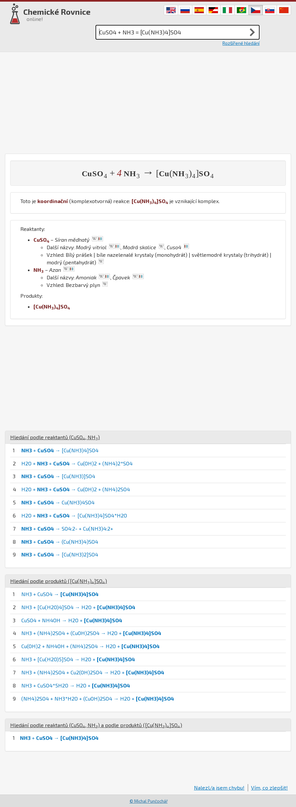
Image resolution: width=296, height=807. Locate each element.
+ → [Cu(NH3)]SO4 (58, 476)
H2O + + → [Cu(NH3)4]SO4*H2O (74, 515)
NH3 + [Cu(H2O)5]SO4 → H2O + (78, 659)
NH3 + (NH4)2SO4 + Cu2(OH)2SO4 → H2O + (92, 672)
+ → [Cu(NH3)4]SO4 (59, 450)
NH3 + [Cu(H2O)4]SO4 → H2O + (78, 607)
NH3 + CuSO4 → (59, 594)
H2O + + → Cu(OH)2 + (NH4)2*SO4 (77, 463)
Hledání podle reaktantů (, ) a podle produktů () (96, 725)
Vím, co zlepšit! (269, 787)
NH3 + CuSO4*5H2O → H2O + (75, 685)
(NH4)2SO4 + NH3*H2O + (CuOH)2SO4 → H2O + (97, 698)
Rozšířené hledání (241, 43)
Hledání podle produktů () (58, 581)
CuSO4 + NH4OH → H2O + (71, 620)
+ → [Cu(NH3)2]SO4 (59, 554)
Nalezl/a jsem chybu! (219, 787)
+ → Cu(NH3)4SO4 (58, 502)
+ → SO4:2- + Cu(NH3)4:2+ (67, 528)
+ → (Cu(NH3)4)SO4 (59, 541)
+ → (59, 738)
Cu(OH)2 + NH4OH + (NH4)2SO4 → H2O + (90, 646)
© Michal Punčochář (149, 801)
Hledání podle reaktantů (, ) (55, 437)
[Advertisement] (148, 101)
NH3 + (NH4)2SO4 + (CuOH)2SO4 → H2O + (91, 633)
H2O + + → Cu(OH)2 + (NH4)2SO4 (75, 489)
